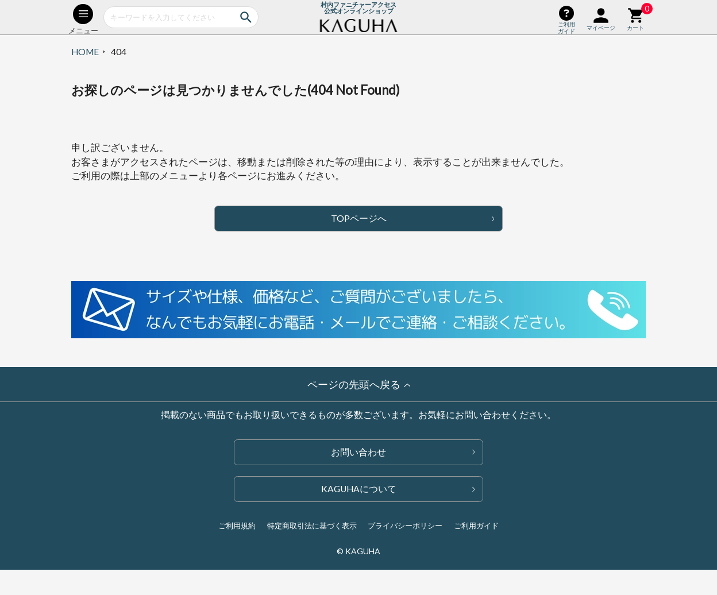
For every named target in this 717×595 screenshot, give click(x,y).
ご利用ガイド (476, 525)
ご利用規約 (237, 525)
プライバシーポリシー (405, 525)
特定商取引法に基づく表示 (312, 525)
